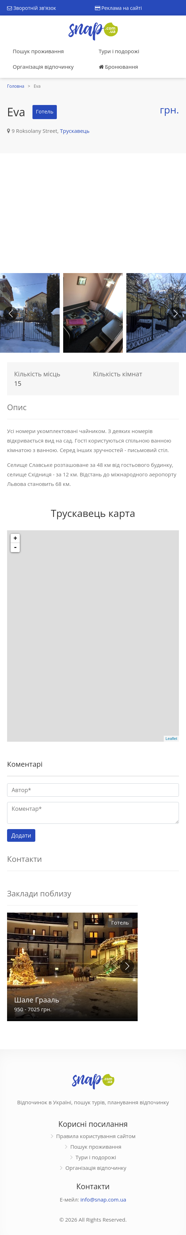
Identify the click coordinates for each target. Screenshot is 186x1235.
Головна (15, 86)
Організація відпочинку (43, 66)
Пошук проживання (38, 51)
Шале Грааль (36, 1000)
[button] (175, 314)
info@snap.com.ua (103, 1199)
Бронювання (118, 66)
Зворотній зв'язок (31, 8)
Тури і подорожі (119, 51)
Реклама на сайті (118, 8)
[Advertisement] (93, 213)
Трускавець (75, 130)
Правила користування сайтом (96, 1136)
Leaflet (171, 738)
